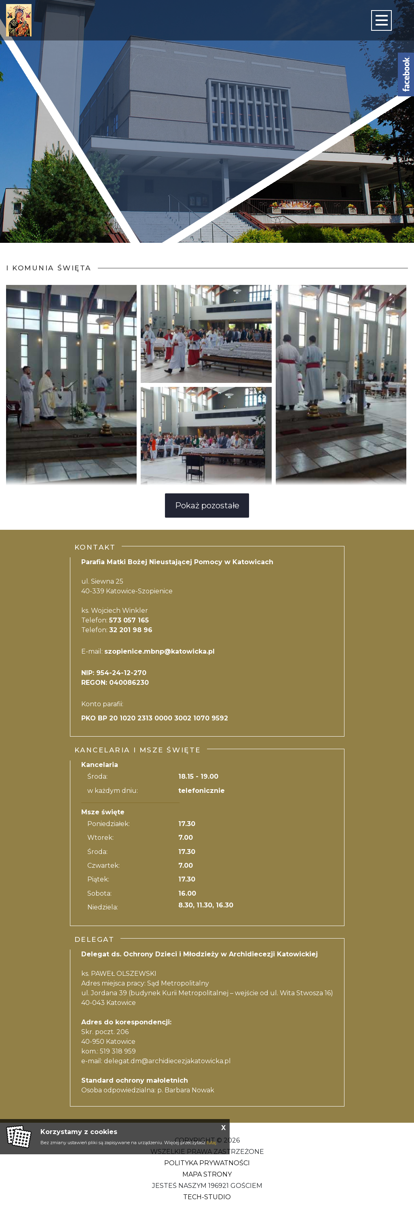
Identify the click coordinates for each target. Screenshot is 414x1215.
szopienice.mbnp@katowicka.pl (159, 651)
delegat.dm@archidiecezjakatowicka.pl (167, 1061)
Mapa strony (207, 1174)
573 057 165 (129, 620)
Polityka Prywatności (207, 1163)
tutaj (211, 1142)
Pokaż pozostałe (207, 505)
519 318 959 (118, 1051)
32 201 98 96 (130, 630)
